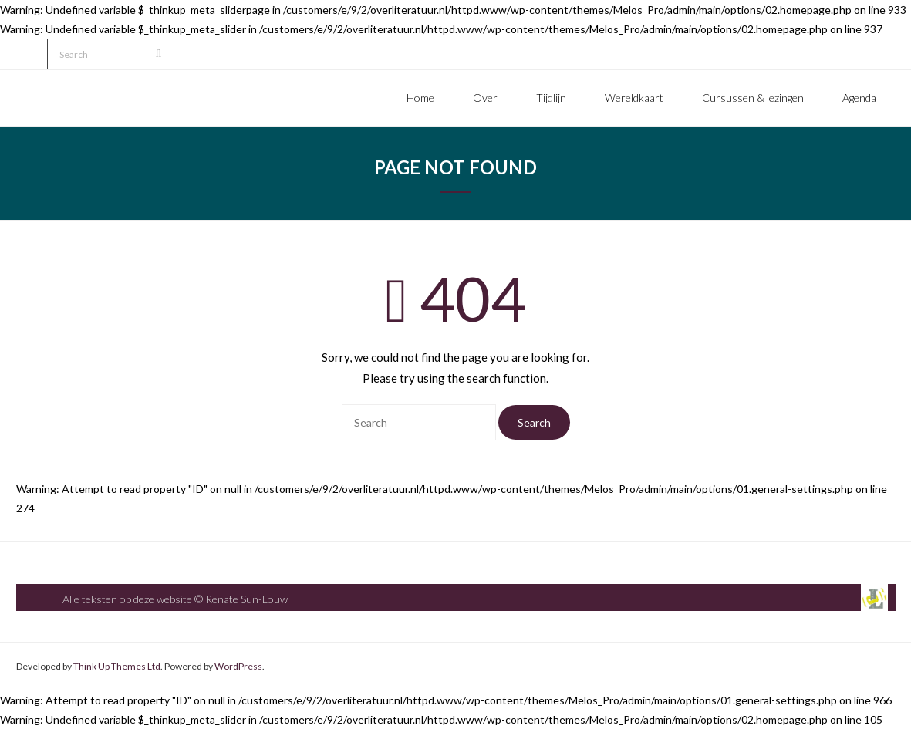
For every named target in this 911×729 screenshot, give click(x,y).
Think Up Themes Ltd (116, 666)
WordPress (238, 666)
